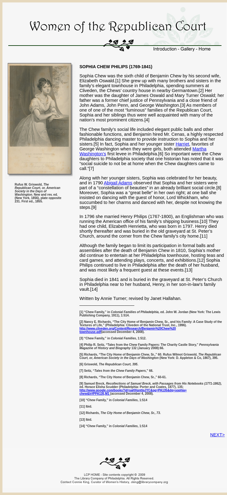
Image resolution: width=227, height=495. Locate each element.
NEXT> (217, 434)
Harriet (182, 144)
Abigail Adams (118, 182)
